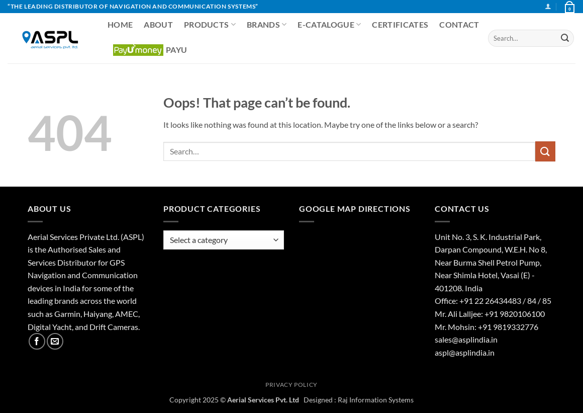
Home (120, 24)
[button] (548, 6)
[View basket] (568, 6)
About (158, 24)
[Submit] (564, 38)
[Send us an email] (55, 341)
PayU (150, 50)
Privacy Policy (291, 384)
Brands (266, 24)
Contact (459, 24)
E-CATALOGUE (329, 24)
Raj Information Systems (376, 399)
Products (210, 24)
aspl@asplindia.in (465, 352)
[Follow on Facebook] (37, 341)
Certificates (400, 24)
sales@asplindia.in (466, 339)
